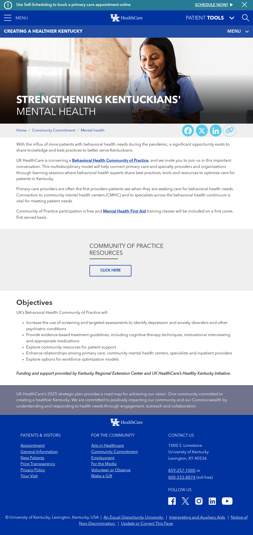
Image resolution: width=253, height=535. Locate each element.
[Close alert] (244, 5)
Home (21, 131)
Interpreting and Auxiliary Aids (197, 518)
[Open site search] (245, 17)
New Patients (32, 458)
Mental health (93, 131)
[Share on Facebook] (188, 130)
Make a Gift (101, 476)
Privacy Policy (33, 470)
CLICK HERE (110, 270)
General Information (39, 452)
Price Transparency (38, 464)
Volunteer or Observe (110, 470)
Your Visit (29, 476)
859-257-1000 (181, 471)
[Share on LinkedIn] (216, 130)
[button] (16, 17)
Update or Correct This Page (147, 524)
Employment (102, 458)
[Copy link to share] (229, 130)
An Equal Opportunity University (134, 518)
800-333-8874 (181, 478)
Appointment (33, 446)
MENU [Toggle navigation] (238, 31)
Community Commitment (53, 131)
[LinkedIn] (212, 502)
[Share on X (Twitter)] (202, 130)
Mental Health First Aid (124, 212)
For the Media (104, 464)
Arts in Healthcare (107, 446)
